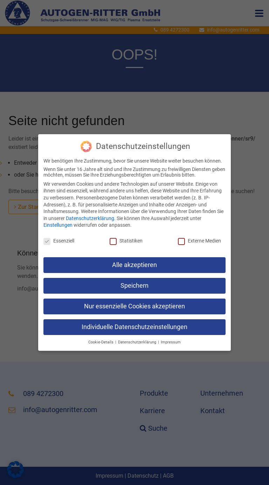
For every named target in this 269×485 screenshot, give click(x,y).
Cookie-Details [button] (100, 339)
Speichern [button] (134, 282)
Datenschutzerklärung (90, 215)
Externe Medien (199, 238)
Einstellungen (58, 222)
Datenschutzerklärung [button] (137, 339)
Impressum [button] (171, 339)
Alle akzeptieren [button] (134, 262)
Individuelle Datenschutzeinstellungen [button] (134, 323)
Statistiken (126, 238)
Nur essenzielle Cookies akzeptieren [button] (134, 303)
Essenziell (58, 238)
